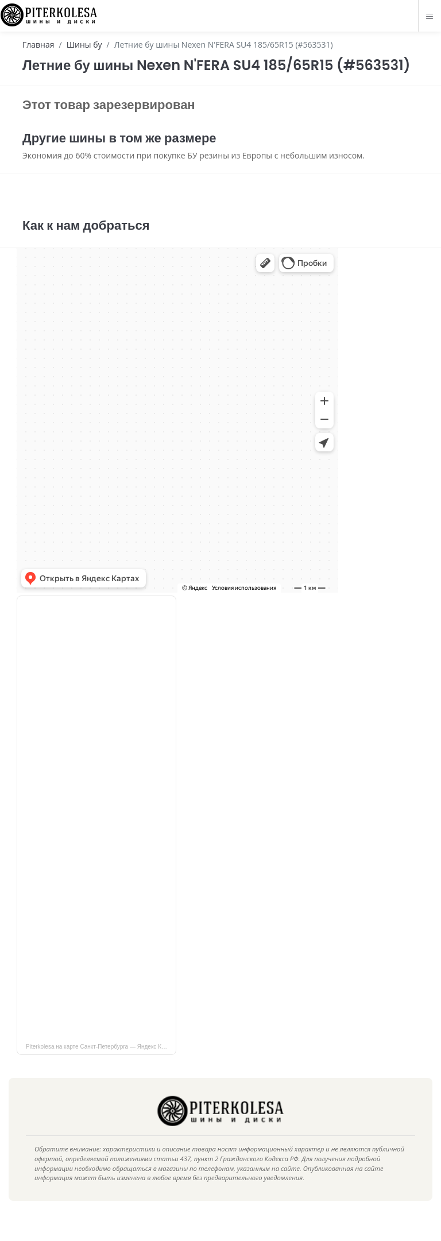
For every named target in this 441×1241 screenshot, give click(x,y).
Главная (38, 44)
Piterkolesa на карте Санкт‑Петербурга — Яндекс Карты (100, 1064)
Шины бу (84, 44)
